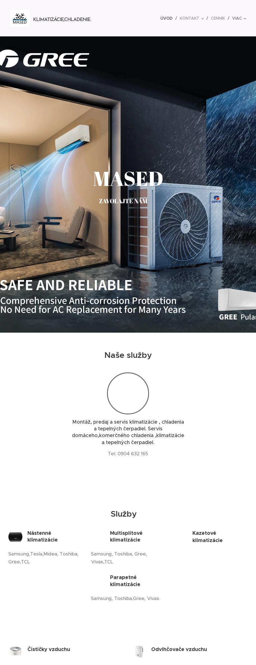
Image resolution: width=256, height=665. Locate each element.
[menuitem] (168, 18)
